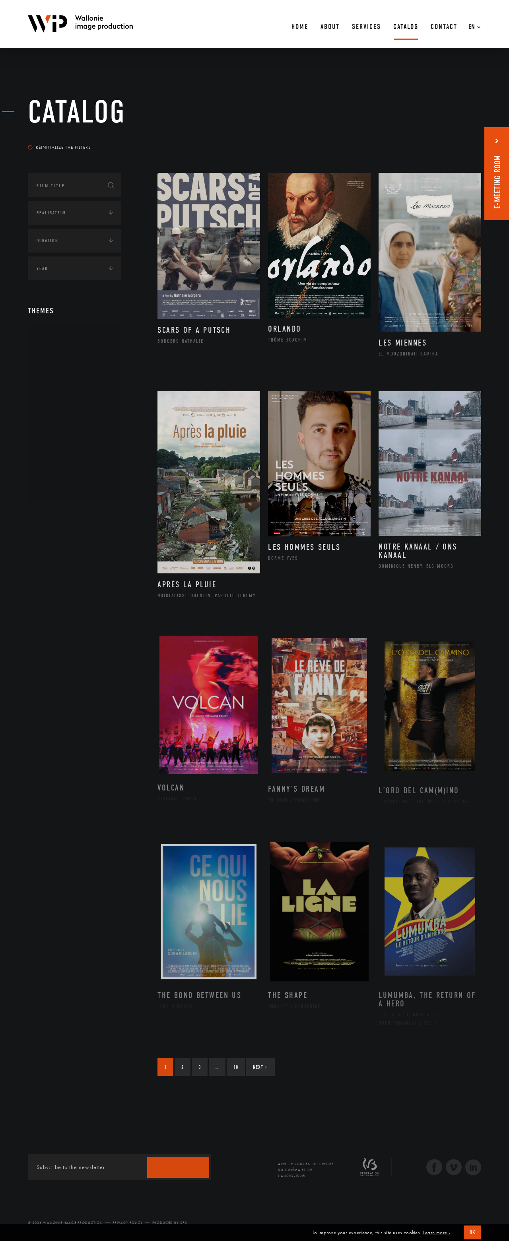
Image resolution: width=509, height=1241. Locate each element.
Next (260, 1067)
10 (235, 1067)
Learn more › (436, 1232)
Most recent (467, 139)
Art (40, 337)
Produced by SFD (169, 1222)
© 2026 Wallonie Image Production (65, 1222)
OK (472, 1232)
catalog (77, 112)
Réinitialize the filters (59, 147)
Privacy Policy (128, 1222)
